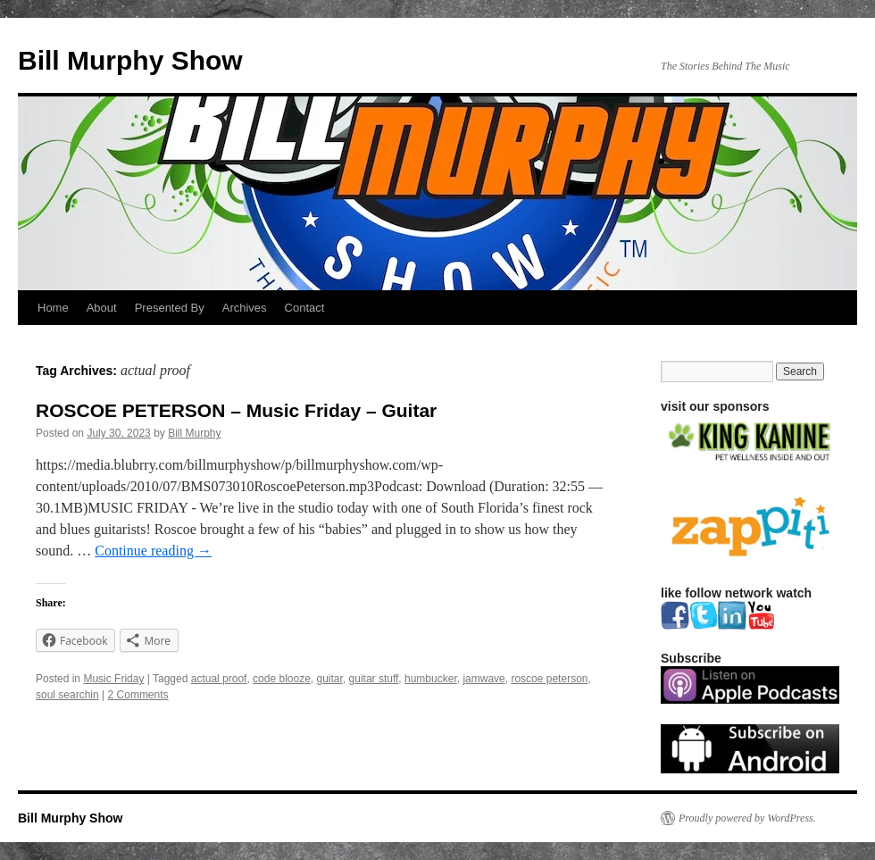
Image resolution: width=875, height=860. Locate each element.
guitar (330, 678)
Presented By (169, 307)
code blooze (282, 678)
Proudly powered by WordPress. (747, 818)
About (102, 307)
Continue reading (153, 550)
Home (53, 307)
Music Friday (113, 678)
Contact (305, 307)
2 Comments (138, 695)
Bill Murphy (194, 433)
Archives (244, 307)
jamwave (483, 678)
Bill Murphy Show (130, 60)
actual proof (219, 678)
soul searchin (67, 695)
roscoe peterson (549, 678)
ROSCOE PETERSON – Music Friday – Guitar (236, 410)
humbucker (430, 678)
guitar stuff (374, 678)
